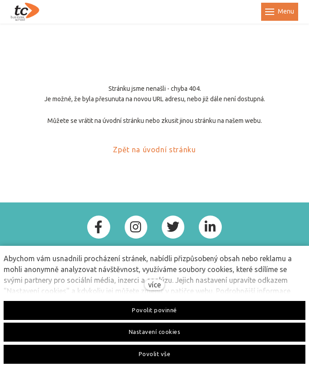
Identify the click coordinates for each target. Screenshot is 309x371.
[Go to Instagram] (136, 227)
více (154, 285)
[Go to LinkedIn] (210, 227)
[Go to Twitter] (173, 227)
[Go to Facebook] (98, 227)
